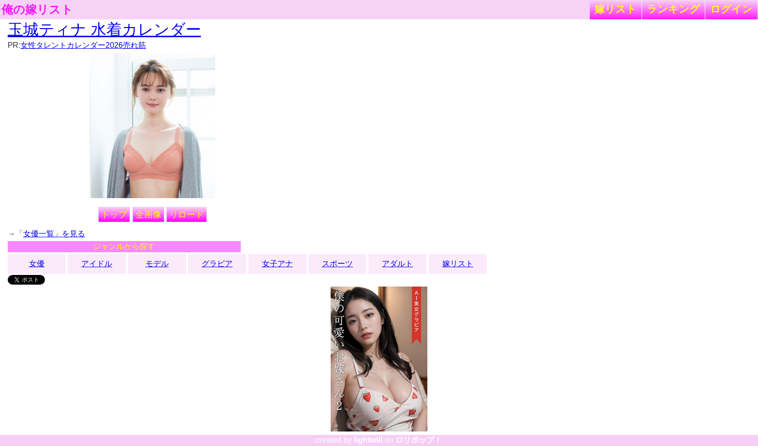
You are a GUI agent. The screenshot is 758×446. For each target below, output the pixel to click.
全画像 (148, 214)
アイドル (96, 263)
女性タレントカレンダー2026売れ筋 (83, 45)
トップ (114, 214)
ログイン (731, 8)
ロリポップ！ (418, 440)
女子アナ (277, 263)
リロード (186, 214)
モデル (157, 263)
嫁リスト (616, 8)
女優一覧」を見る (54, 234)
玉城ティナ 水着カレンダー (104, 29)
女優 (36, 263)
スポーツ (337, 263)
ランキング (673, 8)
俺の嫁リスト (37, 9)
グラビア (217, 263)
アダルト (397, 263)
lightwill (368, 440)
